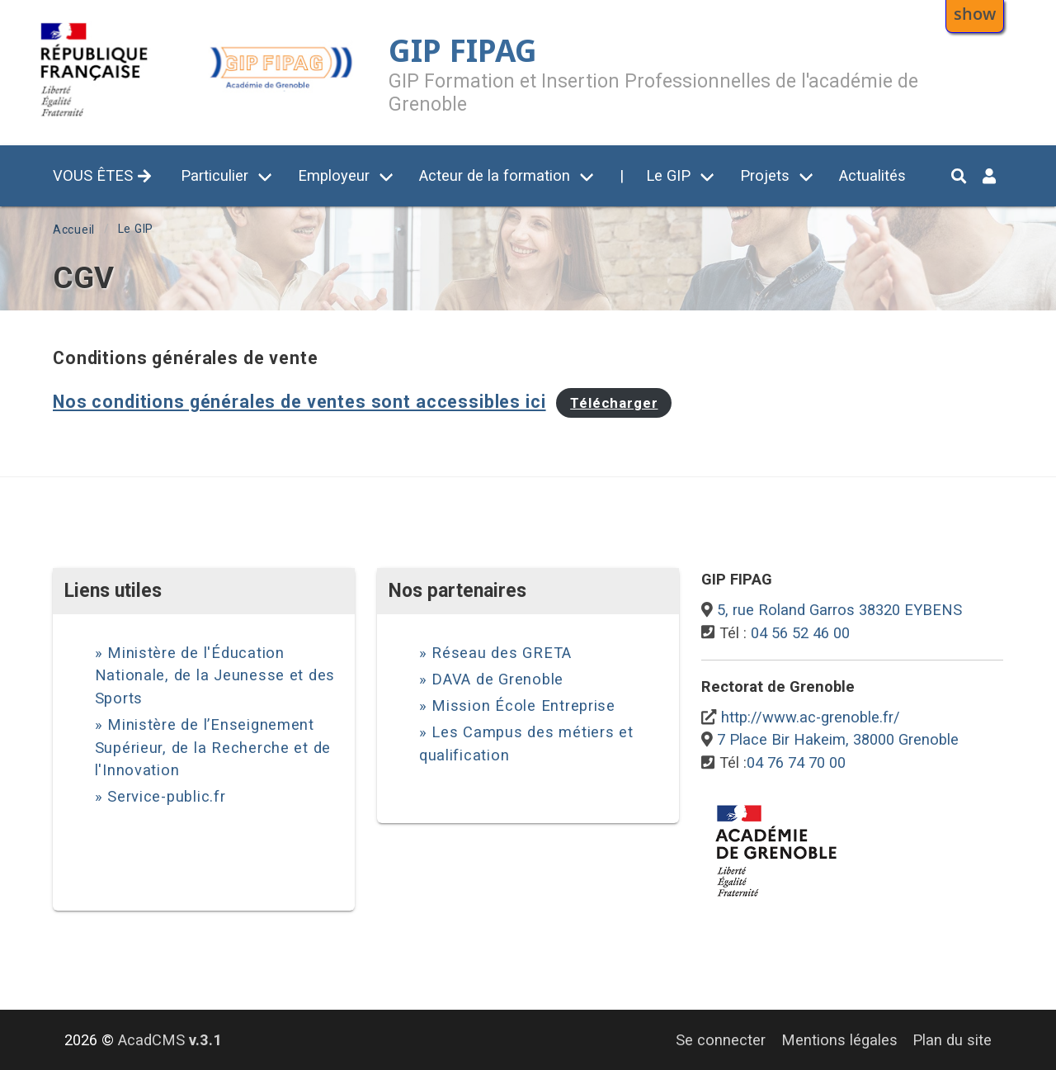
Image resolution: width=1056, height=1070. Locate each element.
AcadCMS (170, 1040)
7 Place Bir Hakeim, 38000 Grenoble (838, 739)
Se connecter (721, 1040)
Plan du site (952, 1040)
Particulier (214, 175)
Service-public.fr (166, 796)
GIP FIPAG (463, 50)
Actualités (872, 175)
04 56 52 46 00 (800, 633)
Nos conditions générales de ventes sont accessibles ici (299, 401)
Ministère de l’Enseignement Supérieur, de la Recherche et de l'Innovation (213, 747)
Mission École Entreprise (523, 705)
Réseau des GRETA (501, 652)
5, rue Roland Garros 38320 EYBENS (839, 609)
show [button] (975, 13)
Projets (765, 175)
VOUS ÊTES (102, 175)
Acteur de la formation (494, 175)
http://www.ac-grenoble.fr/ (810, 717)
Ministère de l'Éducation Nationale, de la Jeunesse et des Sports (215, 675)
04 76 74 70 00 (796, 762)
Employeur (334, 175)
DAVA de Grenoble (497, 679)
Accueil (74, 229)
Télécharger (614, 403)
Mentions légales (839, 1040)
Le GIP (668, 175)
